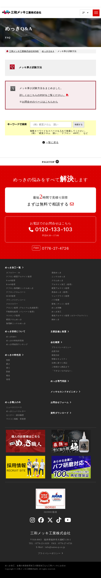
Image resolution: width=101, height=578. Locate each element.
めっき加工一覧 (13, 267)
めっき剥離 (56, 308)
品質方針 (55, 351)
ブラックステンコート (16, 300)
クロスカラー (12, 304)
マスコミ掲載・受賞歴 (16, 419)
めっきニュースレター (16, 411)
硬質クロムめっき (14, 319)
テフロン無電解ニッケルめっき (20, 288)
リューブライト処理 (60, 296)
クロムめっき (57, 280)
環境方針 (55, 355)
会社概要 (55, 342)
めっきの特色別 (13, 355)
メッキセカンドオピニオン (64, 391)
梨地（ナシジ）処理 (60, 304)
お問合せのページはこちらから (40, 101)
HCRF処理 (10, 296)
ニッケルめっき (58, 277)
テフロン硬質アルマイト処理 (19, 277)
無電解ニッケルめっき (16, 323)
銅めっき (55, 319)
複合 (8, 375)
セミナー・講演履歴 (15, 415)
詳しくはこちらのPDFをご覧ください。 (42, 95)
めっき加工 (56, 312)
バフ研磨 (55, 300)
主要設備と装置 (58, 331)
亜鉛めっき (56, 273)
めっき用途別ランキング (17, 344)
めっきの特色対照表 (15, 341)
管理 (8, 379)
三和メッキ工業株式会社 (50, 533)
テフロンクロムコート (16, 292)
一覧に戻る (52, 142)
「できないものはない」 (62, 371)
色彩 (8, 360)
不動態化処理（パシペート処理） (21, 312)
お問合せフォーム (60, 402)
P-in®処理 (10, 280)
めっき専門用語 (58, 381)
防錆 (8, 372)
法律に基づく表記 (59, 363)
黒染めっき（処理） (60, 292)
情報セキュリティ (59, 359)
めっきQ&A (11, 337)
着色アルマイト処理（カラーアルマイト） (70, 316)
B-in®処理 (10, 284)
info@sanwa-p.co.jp (55, 547)
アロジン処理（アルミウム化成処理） (23, 308)
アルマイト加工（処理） (62, 284)
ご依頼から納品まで (60, 367)
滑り (8, 368)
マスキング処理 (13, 316)
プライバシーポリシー (61, 347)
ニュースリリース (14, 407)
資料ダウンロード (60, 413)
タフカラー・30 (13, 273)
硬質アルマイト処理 (60, 288)
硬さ (8, 364)
